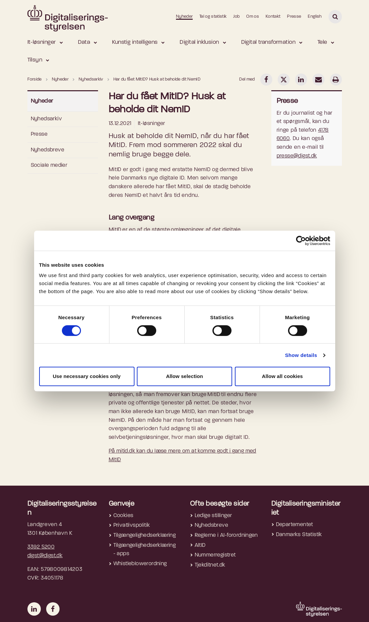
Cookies (123, 515)
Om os (252, 16)
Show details (301, 355)
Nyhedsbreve (47, 150)
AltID (200, 545)
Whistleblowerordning (140, 564)
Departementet (294, 524)
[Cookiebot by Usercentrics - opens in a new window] (301, 241)
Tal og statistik (212, 16)
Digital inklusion (199, 42)
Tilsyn (34, 60)
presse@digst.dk (297, 156)
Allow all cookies (282, 376)
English (314, 16)
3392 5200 (41, 547)
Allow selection (184, 376)
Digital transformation (268, 42)
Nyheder (184, 16)
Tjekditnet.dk (210, 565)
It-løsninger (41, 42)
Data (84, 42)
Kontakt (273, 16)
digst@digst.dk (45, 555)
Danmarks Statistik (299, 534)
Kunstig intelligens (135, 42)
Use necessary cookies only (87, 376)
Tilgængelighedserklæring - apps (144, 550)
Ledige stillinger (213, 515)
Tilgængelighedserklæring (144, 535)
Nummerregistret (215, 555)
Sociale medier (49, 165)
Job (236, 16)
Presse (294, 16)
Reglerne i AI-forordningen (226, 535)
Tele (322, 42)
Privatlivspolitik (131, 525)
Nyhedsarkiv (46, 119)
